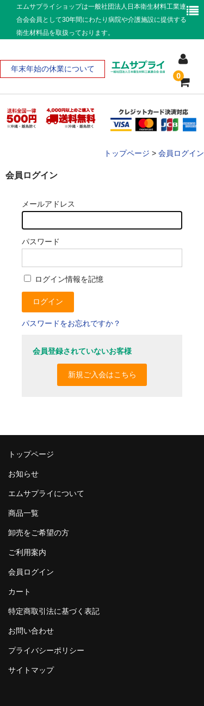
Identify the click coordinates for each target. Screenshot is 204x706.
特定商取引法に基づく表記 (54, 611)
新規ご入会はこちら (102, 374)
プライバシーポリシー (46, 650)
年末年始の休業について (53, 68)
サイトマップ (31, 670)
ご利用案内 (27, 552)
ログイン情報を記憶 (63, 279)
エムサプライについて (46, 493)
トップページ (31, 454)
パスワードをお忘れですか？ (71, 323)
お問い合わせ (31, 630)
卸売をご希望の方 (38, 532)
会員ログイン (31, 572)
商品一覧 (23, 513)
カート (19, 591)
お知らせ (23, 473)
